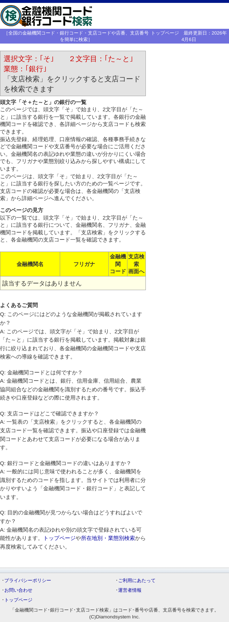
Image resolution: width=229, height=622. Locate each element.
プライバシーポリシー (27, 580)
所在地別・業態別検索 (108, 538)
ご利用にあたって (137, 580)
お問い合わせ (18, 590)
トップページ (165, 33)
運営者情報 (130, 590)
